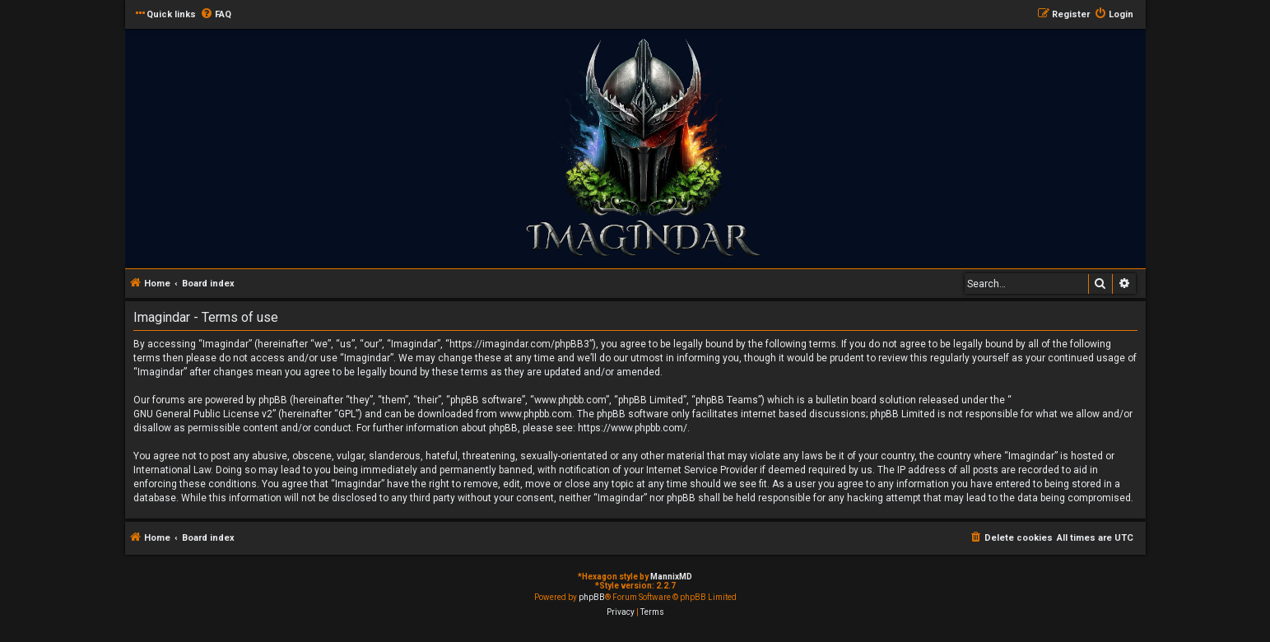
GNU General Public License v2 (202, 414)
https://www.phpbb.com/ (632, 428)
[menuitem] (215, 15)
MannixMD (671, 576)
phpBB (592, 597)
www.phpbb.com (536, 414)
